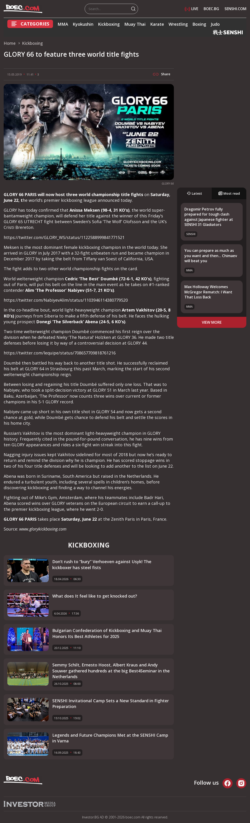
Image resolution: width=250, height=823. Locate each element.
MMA (63, 24)
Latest (194, 193)
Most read (229, 193)
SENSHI (190, 234)
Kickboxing (109, 24)
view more (212, 322)
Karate (157, 24)
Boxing (199, 24)
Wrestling (178, 24)
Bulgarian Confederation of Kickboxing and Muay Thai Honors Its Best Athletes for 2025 (107, 633)
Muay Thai (135, 24)
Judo (215, 24)
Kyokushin (83, 24)
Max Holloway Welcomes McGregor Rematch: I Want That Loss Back (208, 292)
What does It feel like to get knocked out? (94, 596)
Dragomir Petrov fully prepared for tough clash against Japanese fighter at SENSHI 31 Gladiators (208, 217)
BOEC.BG (211, 8)
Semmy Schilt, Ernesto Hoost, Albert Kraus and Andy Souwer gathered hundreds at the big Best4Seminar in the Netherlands (111, 670)
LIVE (191, 8)
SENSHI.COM (235, 8)
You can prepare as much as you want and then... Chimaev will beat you (210, 255)
